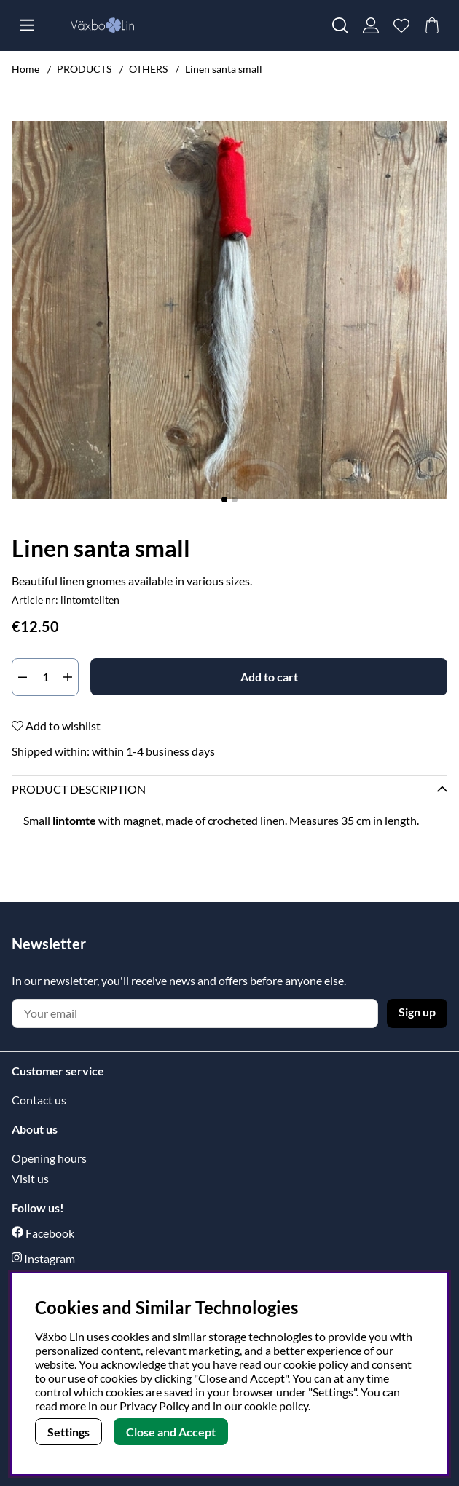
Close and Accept (171, 1432)
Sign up (417, 1012)
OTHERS (148, 69)
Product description (79, 789)
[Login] (371, 25)
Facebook (50, 1233)
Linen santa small (223, 69)
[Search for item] (340, 25)
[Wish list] (401, 25)
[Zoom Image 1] (229, 310)
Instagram (49, 1258)
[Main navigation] (27, 25)
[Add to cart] (268, 676)
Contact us (39, 1100)
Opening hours (49, 1158)
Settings (68, 1432)
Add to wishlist (56, 725)
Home (25, 69)
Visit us (30, 1178)
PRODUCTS (84, 69)
